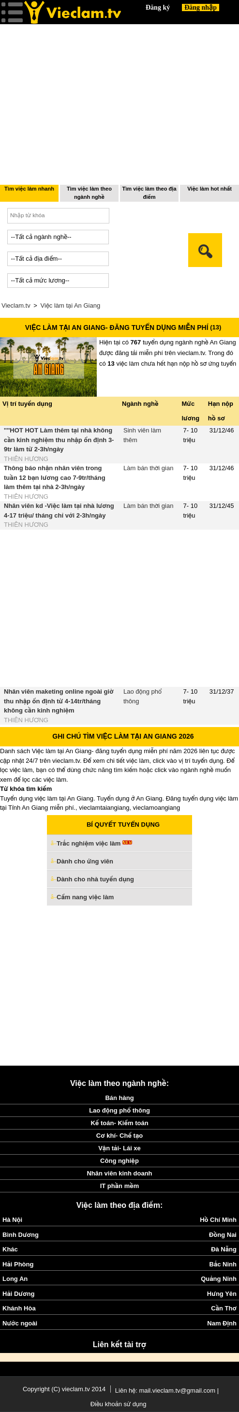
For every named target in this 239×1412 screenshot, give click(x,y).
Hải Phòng (17, 1264)
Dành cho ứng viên (85, 861)
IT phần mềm (119, 1185)
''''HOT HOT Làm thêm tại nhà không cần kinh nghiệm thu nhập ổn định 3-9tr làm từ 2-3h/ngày (59, 440)
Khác (10, 1249)
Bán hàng (119, 1097)
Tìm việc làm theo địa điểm (149, 193)
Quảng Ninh (219, 1278)
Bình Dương (20, 1234)
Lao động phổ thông (119, 1110)
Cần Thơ (224, 1308)
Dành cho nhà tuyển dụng (95, 879)
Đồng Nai (223, 1234)
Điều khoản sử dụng (118, 1404)
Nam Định (222, 1323)
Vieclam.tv (15, 305)
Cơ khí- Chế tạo (119, 1135)
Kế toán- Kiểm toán (119, 1123)
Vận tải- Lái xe (119, 1148)
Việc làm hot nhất (209, 189)
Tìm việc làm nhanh (29, 189)
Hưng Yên (222, 1293)
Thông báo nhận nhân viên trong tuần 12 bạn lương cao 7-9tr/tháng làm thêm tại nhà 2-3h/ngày (54, 477)
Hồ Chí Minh (218, 1219)
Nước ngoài (19, 1323)
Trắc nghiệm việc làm (94, 844)
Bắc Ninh (223, 1264)
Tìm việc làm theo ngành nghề (89, 193)
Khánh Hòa (19, 1308)
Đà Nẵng (224, 1249)
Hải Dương (18, 1293)
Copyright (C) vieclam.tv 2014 (64, 1389)
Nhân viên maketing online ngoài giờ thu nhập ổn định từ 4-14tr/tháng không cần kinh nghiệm (59, 701)
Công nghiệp (119, 1160)
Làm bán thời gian (148, 468)
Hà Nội (12, 1219)
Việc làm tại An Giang (71, 305)
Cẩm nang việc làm (85, 897)
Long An (15, 1278)
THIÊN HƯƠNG (26, 458)
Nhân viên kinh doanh (119, 1173)
